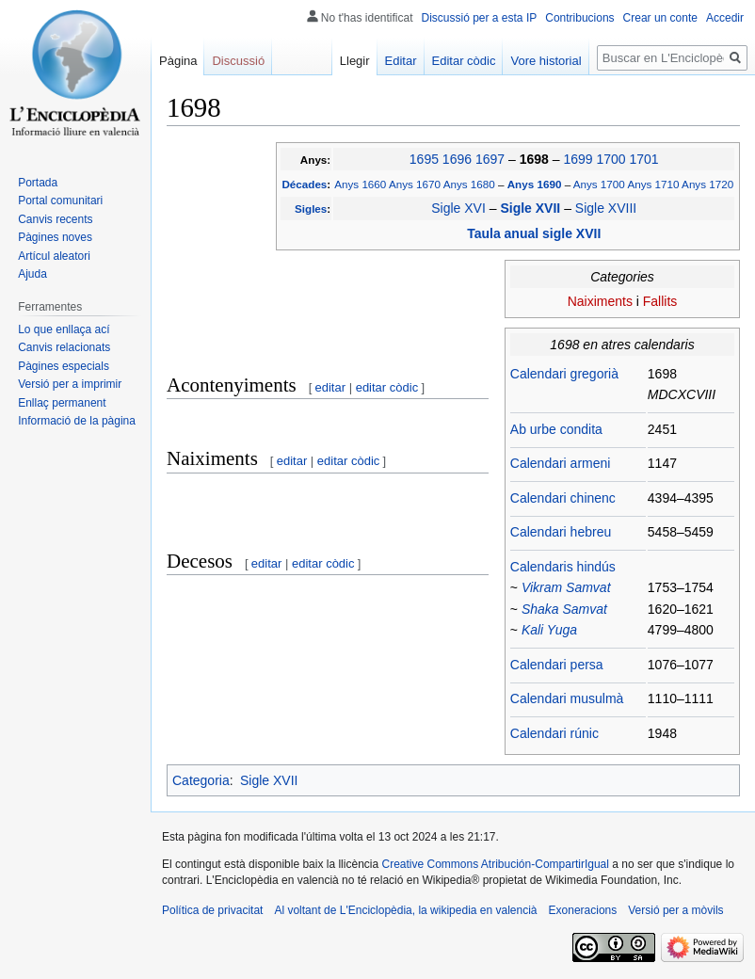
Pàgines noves (55, 237)
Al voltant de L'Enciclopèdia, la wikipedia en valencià (405, 910)
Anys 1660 (360, 184)
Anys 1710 (653, 184)
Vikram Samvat (566, 587)
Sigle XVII (532, 208)
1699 (577, 159)
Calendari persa (556, 664)
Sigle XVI (458, 208)
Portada (37, 182)
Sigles (311, 208)
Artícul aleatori (54, 256)
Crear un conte (660, 17)
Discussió (238, 61)
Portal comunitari (60, 200)
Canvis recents (55, 219)
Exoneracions (583, 910)
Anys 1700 (599, 184)
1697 (490, 159)
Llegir (355, 61)
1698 (536, 159)
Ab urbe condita (556, 429)
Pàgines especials (63, 366)
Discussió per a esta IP (480, 17)
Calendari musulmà (567, 698)
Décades (304, 184)
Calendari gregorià (564, 373)
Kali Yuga (549, 629)
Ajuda (32, 274)
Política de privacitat (212, 910)
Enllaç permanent (61, 402)
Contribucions (579, 17)
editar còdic (387, 387)
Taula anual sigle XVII (534, 233)
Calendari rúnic (554, 733)
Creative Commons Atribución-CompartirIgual (494, 864)
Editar (401, 61)
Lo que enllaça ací (63, 329)
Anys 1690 (536, 184)
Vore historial (545, 61)
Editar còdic (464, 61)
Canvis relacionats (64, 347)
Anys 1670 (415, 184)
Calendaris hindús (563, 566)
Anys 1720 (707, 184)
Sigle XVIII (605, 208)
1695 (424, 159)
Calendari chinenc (563, 498)
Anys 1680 (469, 184)
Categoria (201, 780)
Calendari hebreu (560, 531)
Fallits (660, 301)
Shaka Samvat (564, 609)
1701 (643, 159)
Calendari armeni (560, 463)
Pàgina (178, 61)
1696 (457, 159)
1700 (610, 159)
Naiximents (600, 301)
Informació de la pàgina (77, 420)
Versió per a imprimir (69, 384)
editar (330, 387)
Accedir (725, 17)
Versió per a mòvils (675, 910)
